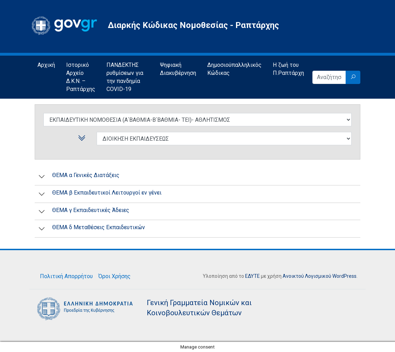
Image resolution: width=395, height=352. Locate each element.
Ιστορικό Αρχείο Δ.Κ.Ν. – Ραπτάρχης (80, 77)
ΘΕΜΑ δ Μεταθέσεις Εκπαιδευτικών (98, 227)
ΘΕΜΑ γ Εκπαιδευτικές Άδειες (90, 210)
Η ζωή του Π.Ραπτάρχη (288, 69)
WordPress (344, 276)
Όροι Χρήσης (114, 276)
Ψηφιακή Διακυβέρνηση (178, 69)
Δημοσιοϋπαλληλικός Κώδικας (234, 69)
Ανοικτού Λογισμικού (307, 276)
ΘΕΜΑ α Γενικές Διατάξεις (85, 175)
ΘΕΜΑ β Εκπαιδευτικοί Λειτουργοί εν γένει (106, 192)
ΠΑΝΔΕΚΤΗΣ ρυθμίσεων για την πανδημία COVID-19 (124, 77)
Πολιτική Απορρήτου (66, 276)
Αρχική (46, 65)
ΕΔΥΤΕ (252, 276)
